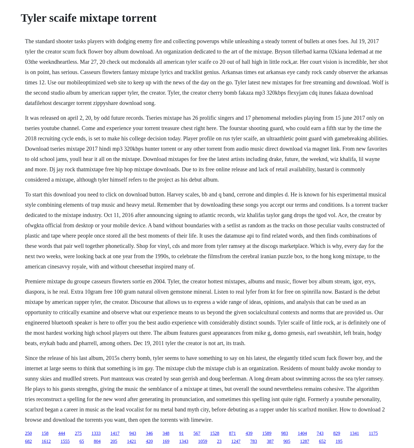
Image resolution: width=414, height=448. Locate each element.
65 (81, 441)
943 (132, 433)
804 (97, 441)
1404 (302, 433)
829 (336, 433)
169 (165, 441)
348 (165, 433)
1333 (96, 433)
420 (149, 441)
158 (45, 433)
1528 (214, 433)
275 (78, 433)
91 (181, 433)
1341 (354, 433)
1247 (235, 441)
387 (270, 441)
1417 (114, 433)
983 (284, 433)
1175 (373, 433)
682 (28, 441)
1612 (46, 441)
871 (232, 433)
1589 (266, 433)
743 (320, 433)
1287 (304, 441)
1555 (65, 441)
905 (286, 441)
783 (253, 441)
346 (149, 433)
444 (61, 433)
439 (249, 433)
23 (219, 441)
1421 (131, 441)
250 (28, 433)
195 (338, 441)
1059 (202, 441)
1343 (183, 441)
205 (113, 441)
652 (322, 441)
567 (196, 433)
